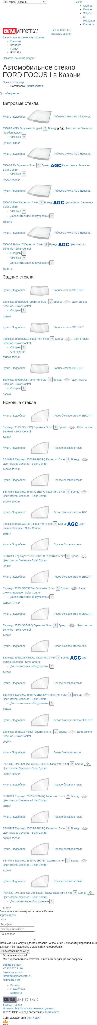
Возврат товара (12, 1004)
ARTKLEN (33, 1017)
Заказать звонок (61, 33)
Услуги (87, 13)
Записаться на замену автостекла (23, 37)
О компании (17, 989)
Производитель (35, 85)
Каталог (88, 9)
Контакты (88, 24)
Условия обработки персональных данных (29, 1008)
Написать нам (11, 979)
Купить (7, 116)
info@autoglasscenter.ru (17, 975)
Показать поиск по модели (19, 58)
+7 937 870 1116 (61, 29)
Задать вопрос (12, 964)
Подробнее (19, 116)
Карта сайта (52, 1012)
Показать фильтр (13, 82)
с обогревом (11, 93)
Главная (88, 5)
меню (79, 1)
